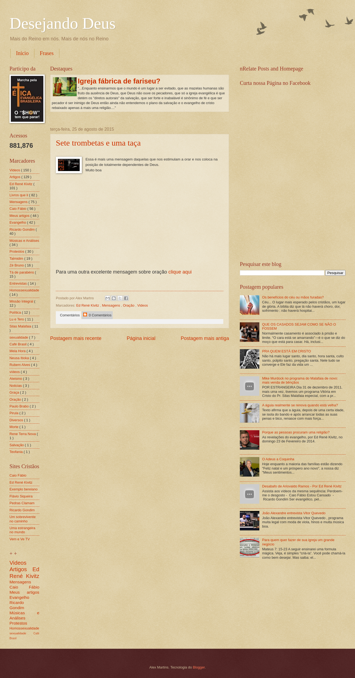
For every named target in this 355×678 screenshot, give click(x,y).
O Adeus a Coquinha (278, 459)
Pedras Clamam (21, 503)
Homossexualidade (24, 290)
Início (22, 53)
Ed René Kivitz (88, 305)
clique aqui (180, 272)
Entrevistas (18, 283)
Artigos (15, 177)
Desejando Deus (62, 23)
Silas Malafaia (20, 326)
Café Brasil (18, 344)
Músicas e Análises (24, 241)
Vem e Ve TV (19, 539)
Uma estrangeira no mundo (22, 530)
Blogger (199, 667)
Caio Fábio (18, 209)
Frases (47, 53)
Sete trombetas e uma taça (98, 142)
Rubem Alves (20, 365)
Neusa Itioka (19, 358)
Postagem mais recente (75, 338)
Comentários (69, 315)
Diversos (16, 420)
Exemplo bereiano (23, 489)
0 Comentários (97, 315)
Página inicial (141, 338)
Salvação (17, 445)
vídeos (15, 372)
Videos (142, 305)
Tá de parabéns (22, 272)
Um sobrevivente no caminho (22, 519)
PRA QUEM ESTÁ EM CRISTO (286, 351)
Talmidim (16, 258)
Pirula (14, 413)
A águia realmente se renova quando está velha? (300, 405)
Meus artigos (19, 216)
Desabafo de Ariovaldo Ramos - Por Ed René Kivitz (301, 486)
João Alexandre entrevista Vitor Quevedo (293, 513)
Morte (14, 427)
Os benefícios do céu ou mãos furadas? (293, 297)
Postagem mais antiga (205, 338)
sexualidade (19, 337)
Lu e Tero (17, 319)
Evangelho (18, 222)
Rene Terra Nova (23, 434)
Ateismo (16, 379)
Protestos (17, 251)
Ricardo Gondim (22, 229)
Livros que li (19, 195)
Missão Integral (21, 301)
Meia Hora (18, 351)
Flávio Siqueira (21, 496)
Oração (129, 305)
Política (15, 312)
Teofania (16, 452)
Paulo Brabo (19, 406)
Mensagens (111, 305)
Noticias (16, 386)
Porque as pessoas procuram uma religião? (296, 432)
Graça (14, 392)
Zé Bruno (17, 265)
